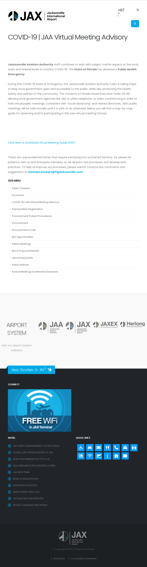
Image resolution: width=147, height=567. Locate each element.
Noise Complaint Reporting (30, 505)
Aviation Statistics (25, 485)
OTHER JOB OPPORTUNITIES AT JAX (33, 452)
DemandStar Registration (27, 209)
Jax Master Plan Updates (28, 498)
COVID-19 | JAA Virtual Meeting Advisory (35, 202)
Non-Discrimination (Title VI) (31, 459)
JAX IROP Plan (21, 472)
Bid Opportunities (22, 236)
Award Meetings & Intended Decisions (35, 271)
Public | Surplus (21, 188)
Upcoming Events (22, 257)
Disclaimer (59, 558)
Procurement (20, 223)
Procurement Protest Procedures (32, 216)
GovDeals (18, 195)
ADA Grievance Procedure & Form (34, 465)
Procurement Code (24, 230)
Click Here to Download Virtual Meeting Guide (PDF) (41, 143)
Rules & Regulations (25, 478)
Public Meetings (21, 243)
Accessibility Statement (83, 558)
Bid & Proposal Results (25, 250)
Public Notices (20, 264)
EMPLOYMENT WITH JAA (26, 492)
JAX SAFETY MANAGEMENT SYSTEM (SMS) (36, 445)
